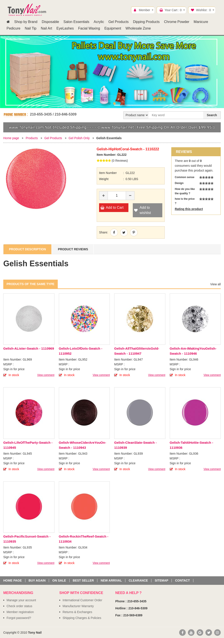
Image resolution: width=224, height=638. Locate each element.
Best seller (83, 580)
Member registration (20, 612)
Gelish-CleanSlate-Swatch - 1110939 (135, 445)
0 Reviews (120, 160)
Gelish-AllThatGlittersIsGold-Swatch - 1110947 (136, 351)
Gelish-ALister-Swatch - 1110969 (28, 348)
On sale (59, 580)
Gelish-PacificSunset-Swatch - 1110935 (27, 539)
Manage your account (21, 600)
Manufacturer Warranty (78, 606)
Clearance (138, 580)
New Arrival (111, 580)
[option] (112, 68)
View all (215, 284)
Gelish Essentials (109, 138)
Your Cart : (173, 10)
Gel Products (53, 138)
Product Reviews (73, 249)
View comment (45, 375)
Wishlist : (203, 10)
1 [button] (109, 103)
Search (212, 115)
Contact (182, 580)
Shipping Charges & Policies (82, 618)
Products (32, 138)
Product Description (27, 249)
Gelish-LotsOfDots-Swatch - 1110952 (80, 351)
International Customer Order (82, 600)
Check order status (19, 606)
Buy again (37, 580)
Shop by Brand (25, 22)
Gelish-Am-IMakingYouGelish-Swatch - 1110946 (193, 351)
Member (144, 10)
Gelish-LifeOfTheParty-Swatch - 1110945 (27, 445)
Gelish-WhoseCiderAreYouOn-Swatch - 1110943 (82, 445)
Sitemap (161, 580)
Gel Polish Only (79, 138)
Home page (11, 138)
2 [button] (114, 103)
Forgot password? (19, 618)
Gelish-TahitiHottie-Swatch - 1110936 (191, 445)
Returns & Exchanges (77, 612)
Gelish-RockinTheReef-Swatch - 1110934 (83, 539)
